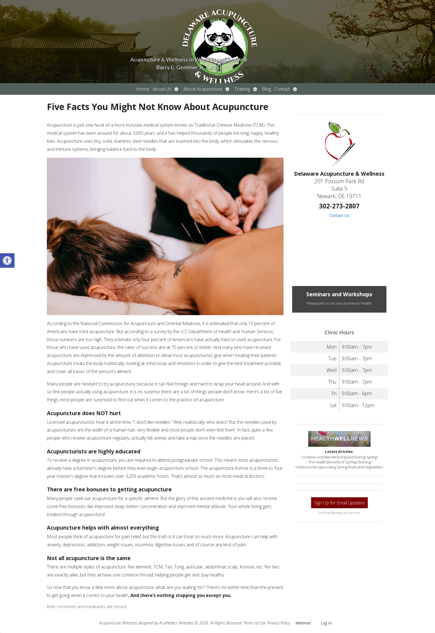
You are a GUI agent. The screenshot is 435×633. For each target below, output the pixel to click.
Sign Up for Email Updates (339, 503)
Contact (282, 89)
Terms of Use (254, 623)
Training (242, 89)
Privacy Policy (278, 623)
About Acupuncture (202, 89)
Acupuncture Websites (118, 623)
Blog (266, 89)
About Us (162, 89)
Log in (326, 623)
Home (142, 89)
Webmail (303, 623)
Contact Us (339, 215)
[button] (7, 260)
